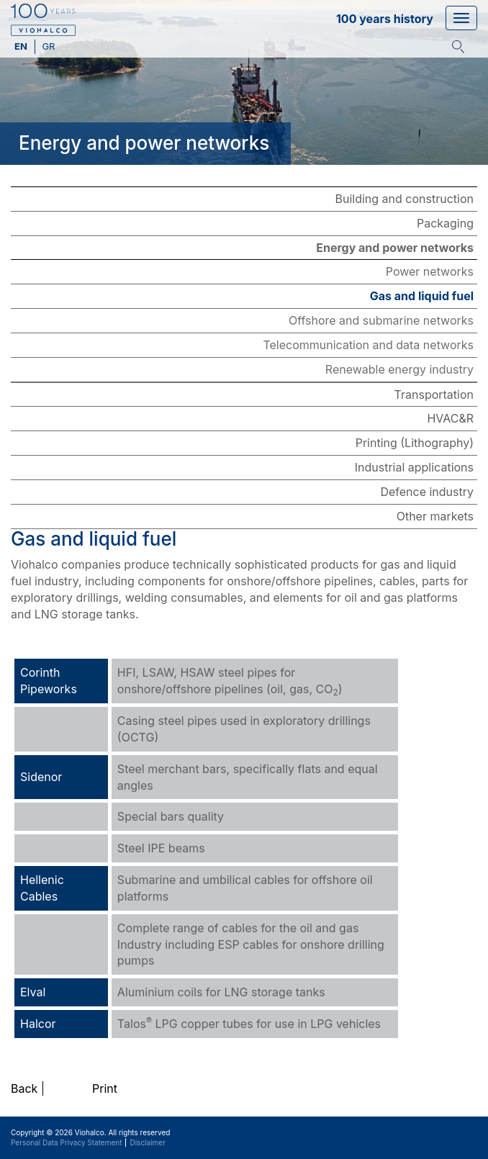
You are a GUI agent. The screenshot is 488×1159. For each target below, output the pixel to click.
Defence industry (427, 491)
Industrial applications (414, 467)
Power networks (430, 271)
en (22, 46)
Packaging (445, 223)
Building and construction (404, 198)
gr (48, 46)
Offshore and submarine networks (381, 320)
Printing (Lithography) (415, 443)
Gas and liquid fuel (422, 296)
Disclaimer (147, 1142)
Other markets (435, 516)
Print (104, 1088)
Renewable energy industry (399, 369)
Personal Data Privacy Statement (66, 1142)
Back (24, 1088)
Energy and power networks (395, 247)
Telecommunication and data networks (368, 345)
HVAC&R (450, 418)
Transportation (434, 394)
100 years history (384, 19)
